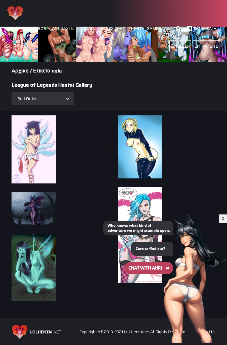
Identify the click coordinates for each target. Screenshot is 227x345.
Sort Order (26, 98)
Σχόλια (87, 28)
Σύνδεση (180, 46)
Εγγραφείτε (206, 46)
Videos (39, 28)
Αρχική (20, 71)
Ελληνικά (203, 28)
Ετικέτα (41, 71)
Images (18, 28)
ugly (57, 71)
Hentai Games (146, 28)
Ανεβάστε (63, 28)
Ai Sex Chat (113, 28)
